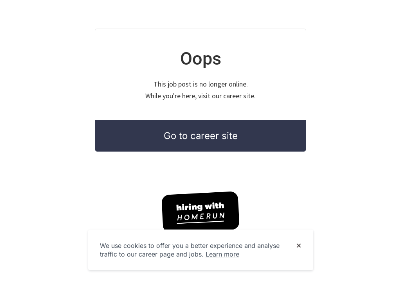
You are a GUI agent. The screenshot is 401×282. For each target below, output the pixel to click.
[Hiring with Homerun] (200, 212)
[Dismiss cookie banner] (299, 246)
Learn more (222, 254)
